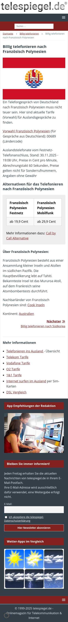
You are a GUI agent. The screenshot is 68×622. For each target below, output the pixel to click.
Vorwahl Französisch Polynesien (26, 131)
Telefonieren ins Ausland (25, 351)
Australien (26, 313)
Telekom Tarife (17, 357)
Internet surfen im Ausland (26, 381)
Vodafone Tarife (18, 363)
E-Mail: (8, 504)
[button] (63, 17)
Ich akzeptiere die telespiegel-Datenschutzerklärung (24, 519)
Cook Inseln (36, 305)
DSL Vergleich (16, 392)
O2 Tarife (13, 369)
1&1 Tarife (14, 375)
